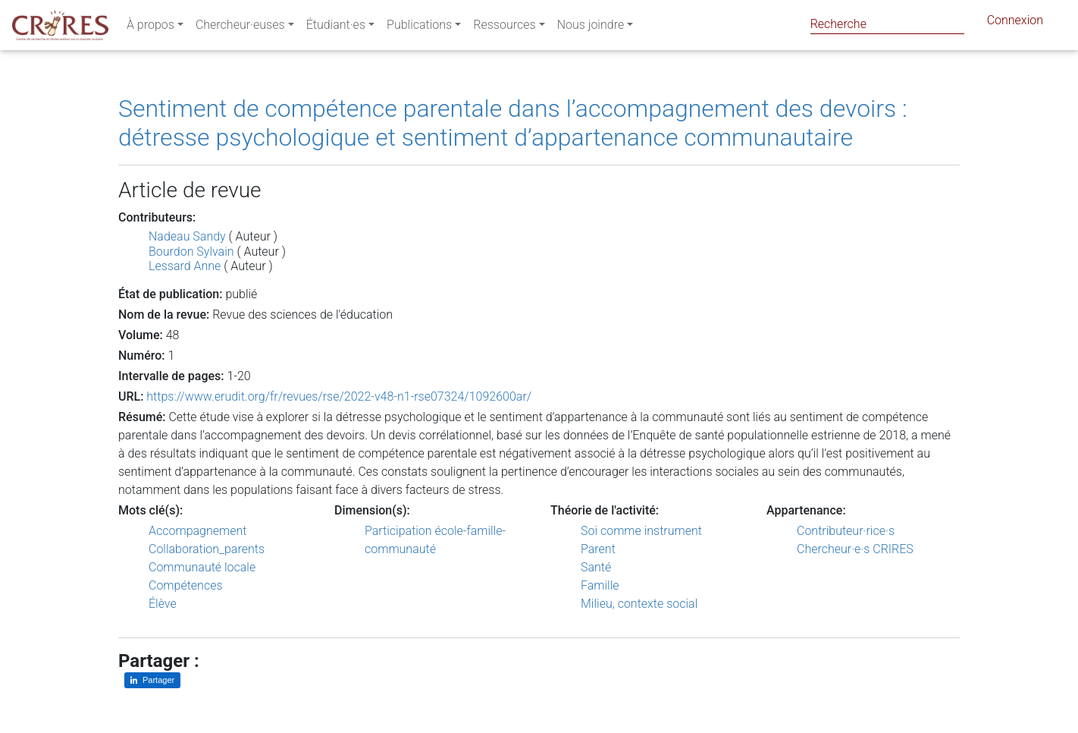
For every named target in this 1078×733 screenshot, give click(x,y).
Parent (598, 549)
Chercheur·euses (240, 27)
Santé (596, 567)
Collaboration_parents (207, 549)
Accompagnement (197, 531)
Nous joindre (591, 27)
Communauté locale (202, 567)
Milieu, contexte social (639, 603)
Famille (600, 585)
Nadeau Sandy (187, 236)
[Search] (887, 24)
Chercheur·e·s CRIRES (855, 549)
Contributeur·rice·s (846, 531)
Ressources (504, 27)
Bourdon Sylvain (191, 251)
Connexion (1015, 23)
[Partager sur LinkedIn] (152, 680)
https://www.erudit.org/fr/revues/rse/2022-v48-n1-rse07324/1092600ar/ (338, 396)
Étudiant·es (335, 27)
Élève (163, 603)
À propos (150, 27)
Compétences (186, 585)
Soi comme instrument (641, 531)
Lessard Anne (185, 266)
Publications (419, 27)
